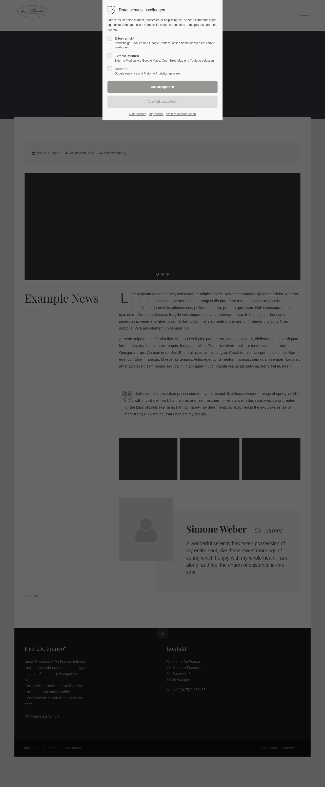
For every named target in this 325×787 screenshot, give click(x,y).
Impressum (156, 114)
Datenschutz (137, 114)
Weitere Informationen (181, 114)
